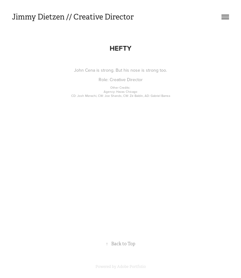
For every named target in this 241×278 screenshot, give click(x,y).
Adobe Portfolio (131, 266)
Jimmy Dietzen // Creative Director (73, 17)
